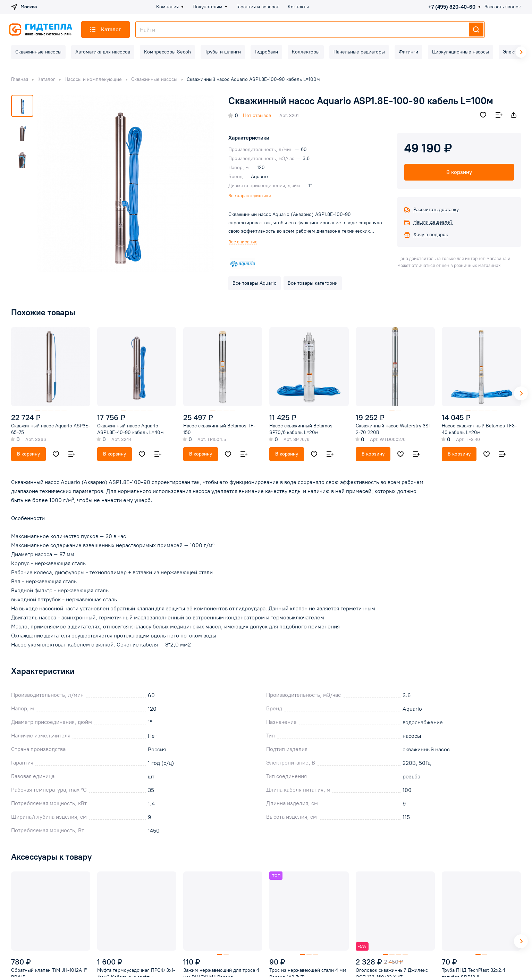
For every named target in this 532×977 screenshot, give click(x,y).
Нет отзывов (257, 115)
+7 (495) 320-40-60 (451, 7)
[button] (521, 393)
